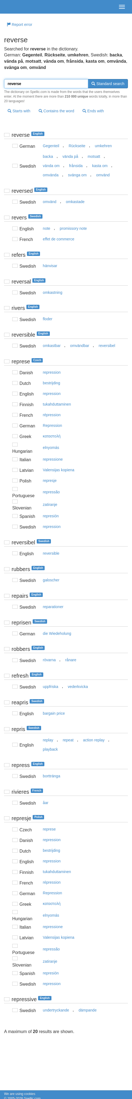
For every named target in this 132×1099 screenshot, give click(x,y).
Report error (19, 24)
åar (45, 803)
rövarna (49, 660)
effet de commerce (58, 239)
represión (51, 516)
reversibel (107, 345)
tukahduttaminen (57, 404)
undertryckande (56, 1010)
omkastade (75, 202)
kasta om (100, 166)
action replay (94, 740)
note (46, 228)
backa (48, 156)
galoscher (51, 580)
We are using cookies (19, 1094)
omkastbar (51, 345)
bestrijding (51, 383)
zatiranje (50, 504)
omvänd (103, 175)
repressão (51, 492)
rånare (70, 660)
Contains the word (56, 111)
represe (49, 829)
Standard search (107, 83)
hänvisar (50, 266)
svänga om (77, 175)
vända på (70, 156)
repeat (68, 740)
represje (50, 480)
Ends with (93, 111)
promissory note (73, 228)
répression (51, 415)
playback (50, 749)
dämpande (88, 1010)
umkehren (103, 146)
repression (51, 372)
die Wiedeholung (57, 633)
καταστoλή (51, 436)
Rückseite (77, 146)
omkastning (52, 292)
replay (48, 740)
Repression (52, 425)
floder (47, 319)
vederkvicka (78, 686)
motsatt (94, 156)
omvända (51, 175)
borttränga (51, 776)
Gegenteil (51, 146)
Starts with (19, 111)
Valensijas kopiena (58, 470)
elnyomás (51, 447)
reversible (51, 553)
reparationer (53, 607)
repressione (53, 459)
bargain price (54, 713)
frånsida (76, 166)
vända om (51, 166)
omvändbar (79, 345)
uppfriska (50, 686)
